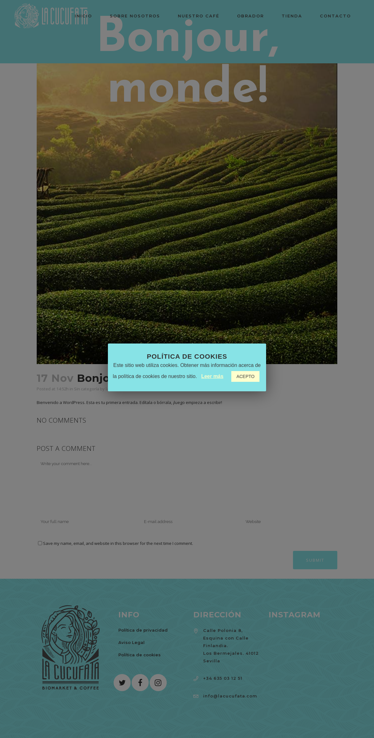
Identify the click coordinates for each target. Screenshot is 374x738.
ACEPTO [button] (245, 376)
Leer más (212, 376)
